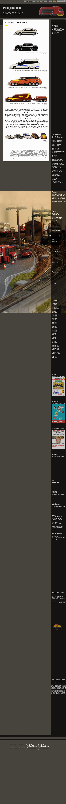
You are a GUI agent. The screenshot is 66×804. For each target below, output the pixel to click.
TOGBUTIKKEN (55, 525)
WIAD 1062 (54, 357)
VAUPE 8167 (54, 342)
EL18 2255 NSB (55, 148)
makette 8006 (34, 154)
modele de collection (24, 156)
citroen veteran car (28, 152)
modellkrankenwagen (42, 157)
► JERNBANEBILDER (58, 29)
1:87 (16, 150)
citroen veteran (20, 152)
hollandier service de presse (40, 153)
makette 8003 (22, 154)
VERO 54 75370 (55, 344)
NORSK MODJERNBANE (57, 526)
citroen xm (35, 152)
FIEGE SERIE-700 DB (56, 173)
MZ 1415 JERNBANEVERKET (58, 151)
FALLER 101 (54, 303)
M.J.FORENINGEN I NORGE (58, 494)
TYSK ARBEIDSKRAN (56, 181)
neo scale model (19, 158)
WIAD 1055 (54, 356)
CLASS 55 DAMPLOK (56, 175)
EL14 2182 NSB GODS (57, 141)
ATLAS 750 (54, 301)
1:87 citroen (19, 150)
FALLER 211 (54, 305)
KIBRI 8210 (54, 320)
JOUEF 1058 (54, 331)
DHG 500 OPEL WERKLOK (57, 160)
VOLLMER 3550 (55, 346)
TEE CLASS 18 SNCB (56, 170)
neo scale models (26, 158)
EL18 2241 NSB (55, 145)
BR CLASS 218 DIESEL (57, 171)
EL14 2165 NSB (55, 143)
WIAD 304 (54, 355)
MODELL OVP (55, 536)
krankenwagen (13, 154)
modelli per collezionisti (23, 157)
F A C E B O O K (65, 73)
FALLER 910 (54, 307)
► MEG (54, 24)
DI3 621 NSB (54, 152)
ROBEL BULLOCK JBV (57, 159)
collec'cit (11, 153)
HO (22, 153)
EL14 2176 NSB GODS (57, 140)
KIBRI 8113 (54, 315)
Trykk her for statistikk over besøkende (14, 735)
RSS (57, 629)
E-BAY (53, 534)
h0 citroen (18, 153)
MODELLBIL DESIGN (56, 523)
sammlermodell (34, 158)
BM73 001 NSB (55, 136)
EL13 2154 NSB (55, 138)
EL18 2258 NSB (55, 149)
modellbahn (44, 156)
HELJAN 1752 (55, 311)
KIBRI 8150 (54, 319)
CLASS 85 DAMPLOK (56, 177)
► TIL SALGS (55, 32)
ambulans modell (26, 150)
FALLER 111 (54, 304)
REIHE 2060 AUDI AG (56, 166)
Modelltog (12, 158)
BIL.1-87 (12, 13)
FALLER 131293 (55, 308)
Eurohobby (54, 539)
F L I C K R (65, 63)
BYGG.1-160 (19, 15)
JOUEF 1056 (54, 330)
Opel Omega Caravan (56, 220)
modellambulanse (32, 156)
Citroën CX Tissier (56, 214)
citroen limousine (33, 151)
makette (17, 154)
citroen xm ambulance (42, 152)
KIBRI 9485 (54, 325)
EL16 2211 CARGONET (57, 144)
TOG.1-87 (5, 13)
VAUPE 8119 (54, 341)
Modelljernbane (12, 7)
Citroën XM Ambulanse (57, 217)
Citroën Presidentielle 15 (57, 218)
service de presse (41, 158)
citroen (36, 150)
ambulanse (32, 150)
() (10, 146)
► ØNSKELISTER (57, 28)
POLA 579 (54, 337)
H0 (14, 153)
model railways (16, 156)
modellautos (38, 156)
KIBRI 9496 (54, 326)
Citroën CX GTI (55, 213)
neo (15, 158)
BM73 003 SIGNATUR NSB (57, 137)
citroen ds (28, 151)
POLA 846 (54, 338)
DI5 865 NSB (54, 155)
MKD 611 (54, 333)
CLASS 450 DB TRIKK (56, 167)
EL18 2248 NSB (55, 147)
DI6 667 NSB (54, 156)
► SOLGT (54, 33)
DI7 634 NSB (54, 158)
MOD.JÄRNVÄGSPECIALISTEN (58, 537)
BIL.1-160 (12, 15)
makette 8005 (28, 154)
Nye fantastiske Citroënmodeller (16, 22)
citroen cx (17, 151)
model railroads (40, 155)
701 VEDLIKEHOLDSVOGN (58, 164)
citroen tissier (41, 151)
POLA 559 (54, 334)
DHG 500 (54, 179)
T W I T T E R (65, 52)
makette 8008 (40, 154)
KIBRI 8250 (54, 322)
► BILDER (55, 25)
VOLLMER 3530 (55, 345)
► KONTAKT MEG (57, 30)
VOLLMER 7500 (55, 352)
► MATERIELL (56, 26)
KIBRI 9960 (54, 329)
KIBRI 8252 (54, 323)
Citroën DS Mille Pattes (57, 215)
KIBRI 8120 (54, 316)
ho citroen (26, 153)
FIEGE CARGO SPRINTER (57, 174)
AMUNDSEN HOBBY (56, 518)
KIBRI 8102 (54, 312)
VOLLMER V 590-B (56, 353)
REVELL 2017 (55, 340)
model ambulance (26, 155)
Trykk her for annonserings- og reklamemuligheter (35, 735)
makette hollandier (18, 155)
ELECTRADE (55, 522)
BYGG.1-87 (18, 13)
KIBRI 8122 (54, 318)
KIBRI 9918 (54, 327)
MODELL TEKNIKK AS (57, 529)
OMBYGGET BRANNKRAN (57, 182)
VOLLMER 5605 (55, 349)
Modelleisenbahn (13, 157)
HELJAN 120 (54, 310)
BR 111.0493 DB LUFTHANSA (58, 162)
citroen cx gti (22, 151)
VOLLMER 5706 (55, 350)
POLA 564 (54, 335)
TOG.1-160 (6, 15)
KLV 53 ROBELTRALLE (57, 163)
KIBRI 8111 (54, 314)
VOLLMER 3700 (55, 348)
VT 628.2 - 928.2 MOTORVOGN (58, 168)
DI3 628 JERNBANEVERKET (58, 153)
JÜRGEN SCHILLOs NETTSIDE (58, 506)
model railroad (33, 155)
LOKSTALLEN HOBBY (57, 527)
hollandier (31, 153)
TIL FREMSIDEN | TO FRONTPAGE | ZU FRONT (36, 1)
